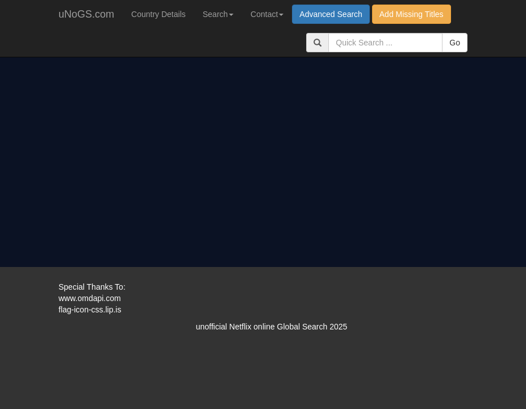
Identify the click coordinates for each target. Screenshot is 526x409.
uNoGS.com (86, 14)
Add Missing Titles (411, 14)
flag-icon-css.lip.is (90, 309)
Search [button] (218, 14)
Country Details (158, 14)
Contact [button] (267, 14)
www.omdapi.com (90, 298)
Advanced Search (330, 14)
